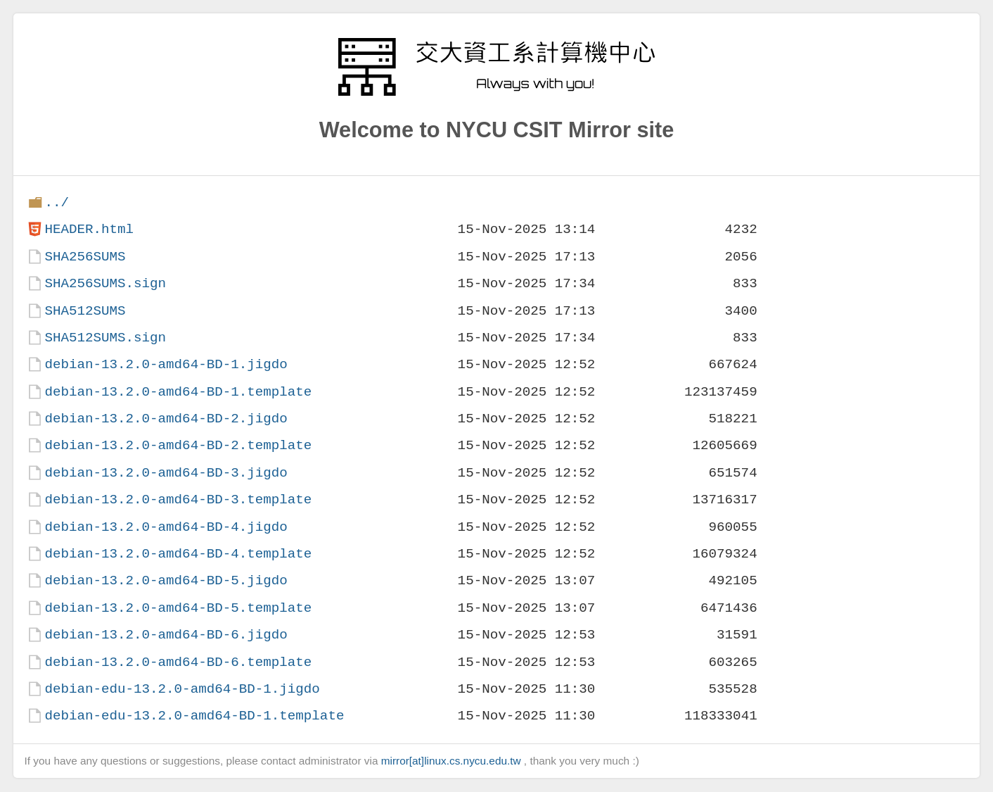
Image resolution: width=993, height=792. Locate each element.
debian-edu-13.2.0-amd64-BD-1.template (194, 715)
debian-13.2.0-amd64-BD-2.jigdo (165, 418)
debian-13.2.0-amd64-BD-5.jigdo (165, 580)
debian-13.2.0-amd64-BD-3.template (178, 499)
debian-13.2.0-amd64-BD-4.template (178, 553)
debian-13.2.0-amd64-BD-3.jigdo (165, 472)
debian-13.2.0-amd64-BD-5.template (178, 607)
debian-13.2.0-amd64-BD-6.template (178, 662)
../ (56, 202)
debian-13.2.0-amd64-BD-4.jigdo (165, 526)
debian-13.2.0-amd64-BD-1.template (178, 391)
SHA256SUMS (84, 256)
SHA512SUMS (84, 310)
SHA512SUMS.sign (105, 337)
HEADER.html (89, 229)
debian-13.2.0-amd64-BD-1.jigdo (165, 364)
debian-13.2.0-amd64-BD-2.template (178, 445)
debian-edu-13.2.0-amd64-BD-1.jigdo (181, 688)
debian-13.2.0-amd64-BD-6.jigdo (165, 634)
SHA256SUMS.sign (105, 283)
